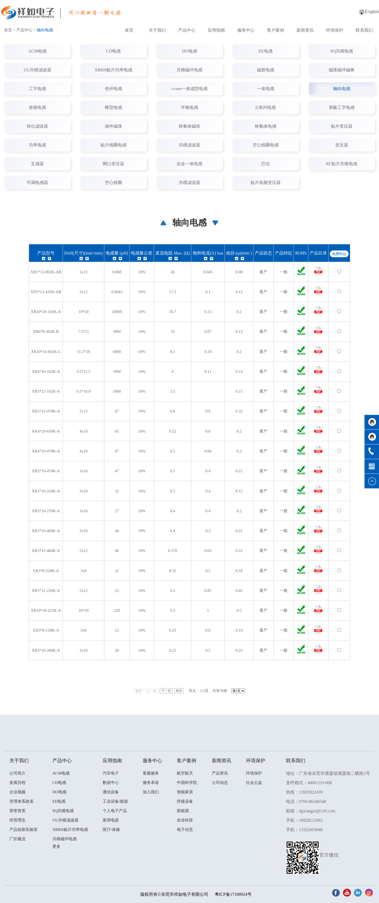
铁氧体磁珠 (189, 126)
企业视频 (17, 792)
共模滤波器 (189, 145)
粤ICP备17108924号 (233, 894)
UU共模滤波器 (37, 70)
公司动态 (220, 782)
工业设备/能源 (115, 801)
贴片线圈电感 (113, 145)
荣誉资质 (17, 811)
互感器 (37, 163)
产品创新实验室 (23, 829)
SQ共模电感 (341, 51)
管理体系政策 (21, 801)
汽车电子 (111, 773)
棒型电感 (113, 107)
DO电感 (189, 51)
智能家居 (185, 792)
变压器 (341, 145)
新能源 (183, 811)
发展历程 (17, 782)
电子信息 (185, 829)
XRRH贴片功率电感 (113, 70)
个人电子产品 (115, 811)
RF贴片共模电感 (341, 163)
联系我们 (364, 30)
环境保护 (334, 30)
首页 (129, 30)
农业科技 (185, 820)
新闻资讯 (305, 30)
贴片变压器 (341, 126)
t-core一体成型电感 (189, 88)
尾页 (179, 691)
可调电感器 (37, 182)
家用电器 (111, 820)
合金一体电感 (189, 163)
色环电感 (113, 88)
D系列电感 (265, 107)
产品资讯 (220, 773)
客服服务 (151, 773)
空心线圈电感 (265, 145)
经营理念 (17, 820)
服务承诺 (151, 782)
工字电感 (37, 88)
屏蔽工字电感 (342, 107)
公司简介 (17, 773)
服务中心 (246, 30)
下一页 (166, 691)
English (372, 11)
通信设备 (111, 792)
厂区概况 (17, 839)
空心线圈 (113, 182)
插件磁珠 (113, 126)
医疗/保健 (111, 829)
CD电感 (113, 51)
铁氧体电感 (265, 126)
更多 (56, 846)
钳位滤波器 (37, 126)
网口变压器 (113, 163)
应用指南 (216, 30)
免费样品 (339, 254)
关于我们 (157, 30)
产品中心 (186, 30)
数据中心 (111, 782)
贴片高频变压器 (266, 182)
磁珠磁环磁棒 (342, 70)
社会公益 (254, 782)
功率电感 (37, 145)
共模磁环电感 (189, 70)
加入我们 (151, 792)
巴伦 (265, 163)
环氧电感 (189, 107)
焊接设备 (185, 801)
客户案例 (275, 30)
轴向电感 (341, 88)
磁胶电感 (265, 70)
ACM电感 (37, 51)
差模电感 (37, 107)
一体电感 (265, 88)
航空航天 (185, 773)
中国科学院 (187, 782)
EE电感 (266, 51)
